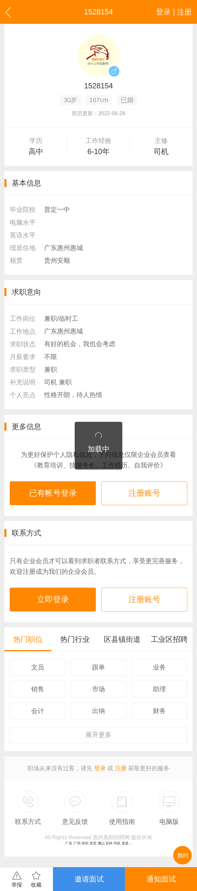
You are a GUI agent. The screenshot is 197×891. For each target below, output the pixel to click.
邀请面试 (89, 879)
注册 (121, 768)
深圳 (85, 843)
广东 (68, 843)
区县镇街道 (122, 639)
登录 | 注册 (174, 12)
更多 (98, 734)
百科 (109, 843)
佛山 (101, 843)
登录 (100, 768)
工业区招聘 (169, 639)
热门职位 (28, 639)
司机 (117, 843)
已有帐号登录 (53, 493)
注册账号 (144, 493)
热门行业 (75, 639)
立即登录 (53, 599)
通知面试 (161, 879)
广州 (77, 843)
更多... (127, 843)
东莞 (92, 843)
